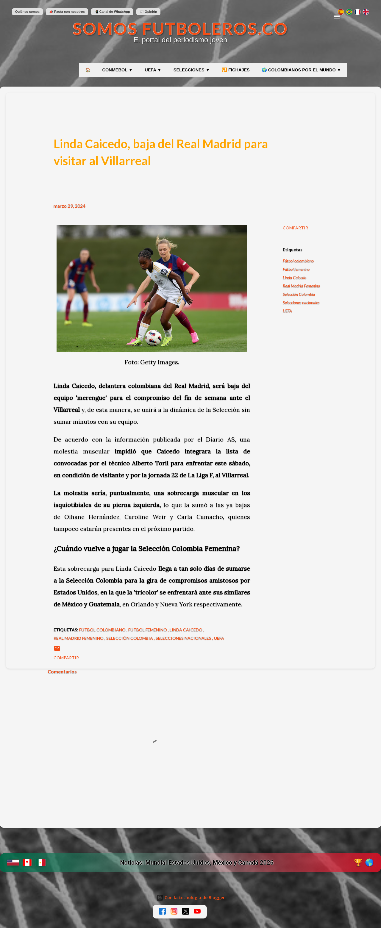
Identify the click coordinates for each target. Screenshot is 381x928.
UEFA (287, 310)
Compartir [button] (295, 227)
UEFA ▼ (153, 70)
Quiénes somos (27, 11)
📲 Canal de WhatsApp (112, 11)
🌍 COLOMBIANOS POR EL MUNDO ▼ (301, 70)
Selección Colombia (299, 294)
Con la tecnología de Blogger (190, 897)
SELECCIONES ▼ (192, 70)
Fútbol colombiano (298, 260)
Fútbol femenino (296, 269)
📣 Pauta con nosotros (67, 11)
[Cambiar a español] (341, 12)
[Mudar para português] (349, 12)
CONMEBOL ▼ (117, 70)
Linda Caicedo (294, 277)
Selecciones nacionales (301, 302)
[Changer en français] (357, 12)
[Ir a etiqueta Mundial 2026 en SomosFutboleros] (190, 862)
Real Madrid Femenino (301, 285)
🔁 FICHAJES (236, 70)
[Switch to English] (366, 12)
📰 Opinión (148, 11)
